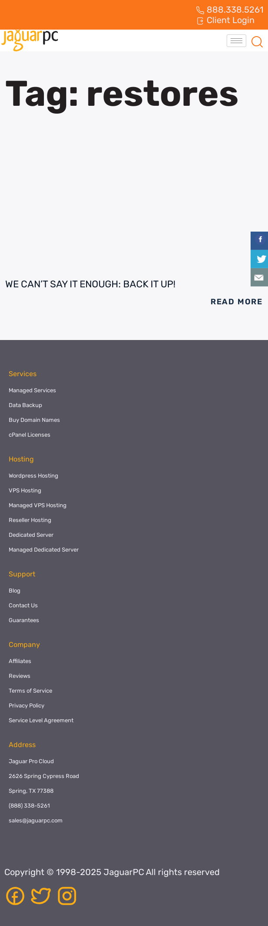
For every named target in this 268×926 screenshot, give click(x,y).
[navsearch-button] (257, 40)
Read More (237, 301)
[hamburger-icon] (236, 40)
